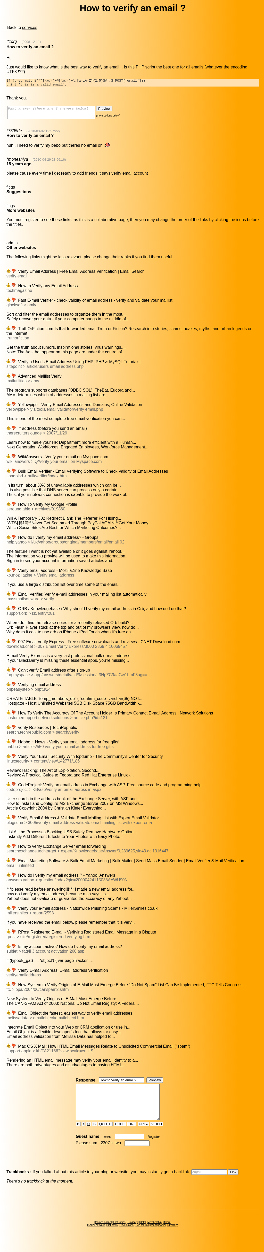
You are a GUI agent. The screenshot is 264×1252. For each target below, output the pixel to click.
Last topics (119, 1233)
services (29, 27)
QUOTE (105, 1135)
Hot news (112, 1235)
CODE (120, 1135)
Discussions (126, 1235)
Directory (172, 1235)
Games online (103, 1233)
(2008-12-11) (31, 42)
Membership (154, 1233)
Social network (96, 1235)
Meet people (158, 1235)
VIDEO (156, 1135)
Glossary (133, 1233)
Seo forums (142, 1235)
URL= (143, 1135)
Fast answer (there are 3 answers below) (56, 115)
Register (153, 1147)
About (167, 1233)
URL (132, 1135)
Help (142, 1233)
